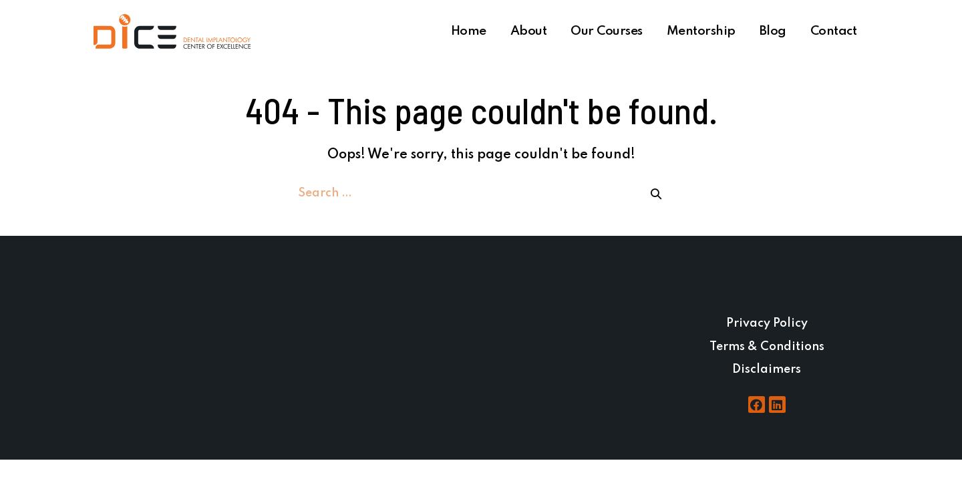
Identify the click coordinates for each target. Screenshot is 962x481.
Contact (833, 31)
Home (468, 31)
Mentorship (701, 31)
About (528, 31)
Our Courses (607, 31)
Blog (773, 31)
